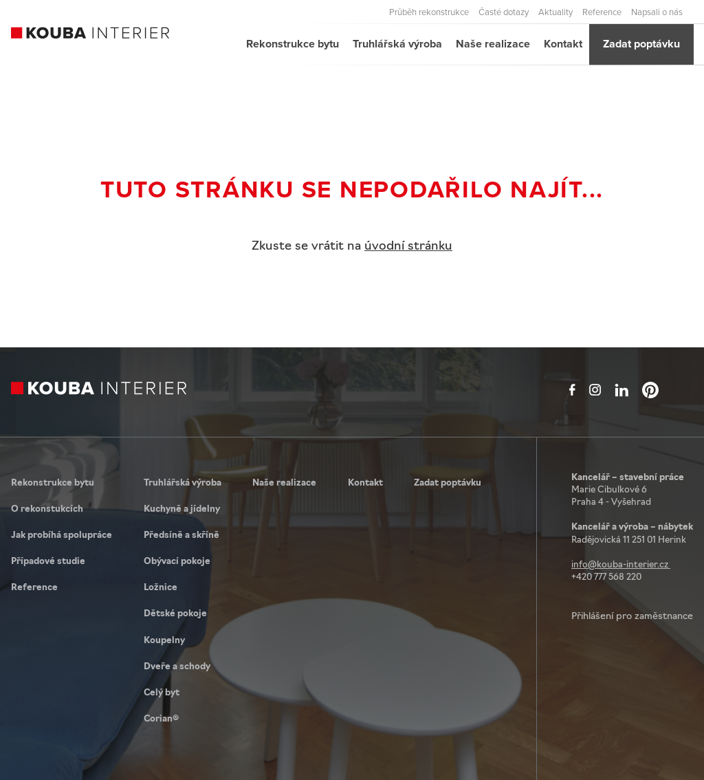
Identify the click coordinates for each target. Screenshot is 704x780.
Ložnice (160, 587)
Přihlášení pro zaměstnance (632, 616)
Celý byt (161, 693)
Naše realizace (493, 44)
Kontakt (563, 44)
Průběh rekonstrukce (429, 12)
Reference (602, 12)
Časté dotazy (503, 12)
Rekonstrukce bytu (292, 44)
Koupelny (164, 640)
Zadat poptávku (641, 44)
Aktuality (555, 12)
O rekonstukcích (47, 509)
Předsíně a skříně (181, 535)
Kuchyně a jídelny (182, 509)
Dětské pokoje (175, 613)
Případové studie (48, 561)
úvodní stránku (408, 246)
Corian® (161, 719)
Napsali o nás (657, 12)
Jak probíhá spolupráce (61, 535)
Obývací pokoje (177, 561)
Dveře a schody (177, 666)
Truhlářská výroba (397, 44)
